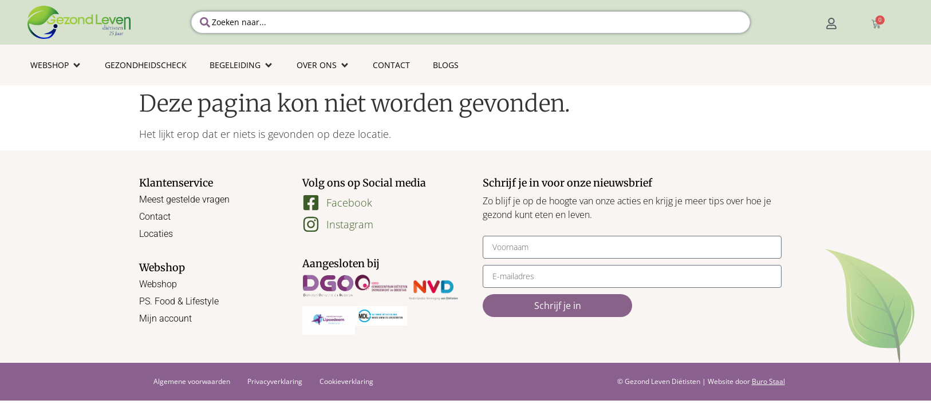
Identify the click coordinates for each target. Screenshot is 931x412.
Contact (155, 216)
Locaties (156, 233)
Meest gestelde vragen (184, 199)
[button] (56, 65)
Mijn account (165, 318)
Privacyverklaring (274, 381)
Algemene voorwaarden (191, 381)
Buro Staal (768, 381)
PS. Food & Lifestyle (179, 301)
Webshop (158, 284)
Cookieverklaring (346, 381)
